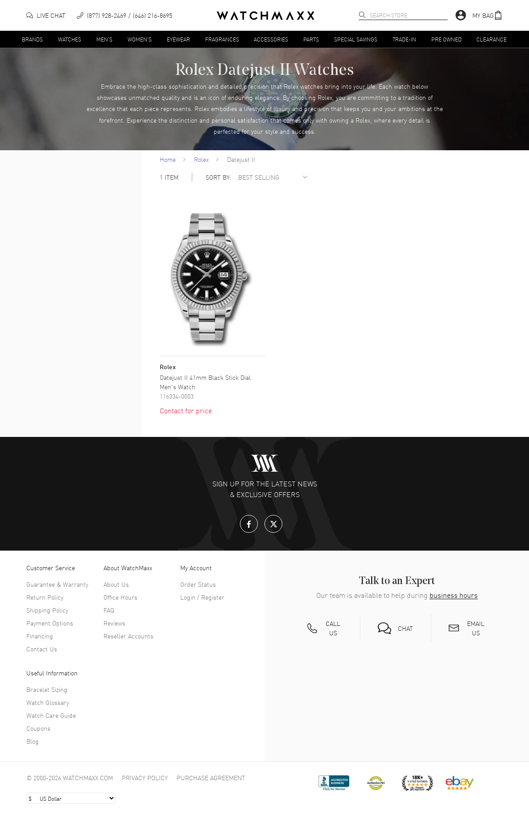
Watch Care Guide (51, 715)
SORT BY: (218, 177)
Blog (32, 741)
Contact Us (41, 649)
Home (168, 159)
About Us (116, 584)
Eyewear (178, 39)
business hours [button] (454, 595)
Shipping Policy (47, 610)
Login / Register (202, 597)
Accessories (271, 39)
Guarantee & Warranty (57, 584)
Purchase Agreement (211, 777)
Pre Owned (446, 39)
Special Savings (355, 39)
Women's (140, 39)
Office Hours (120, 597)
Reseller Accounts (128, 636)
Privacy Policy (145, 777)
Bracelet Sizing (46, 689)
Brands (32, 39)
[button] (487, 15)
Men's (104, 39)
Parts (311, 39)
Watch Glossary (47, 702)
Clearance (491, 39)
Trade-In (404, 39)
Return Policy (44, 597)
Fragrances (222, 39)
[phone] (124, 15)
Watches (69, 39)
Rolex (201, 159)
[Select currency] (71, 798)
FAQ (108, 610)
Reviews (114, 623)
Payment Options (49, 623)
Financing (39, 636)
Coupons (38, 728)
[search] (362, 14)
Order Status (198, 584)
